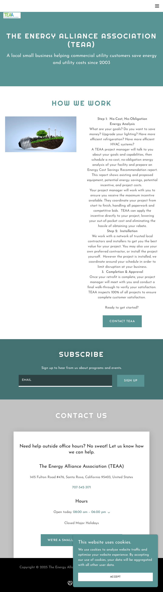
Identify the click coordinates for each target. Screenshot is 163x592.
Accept (115, 576)
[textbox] (65, 381)
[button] (157, 6)
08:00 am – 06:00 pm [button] (89, 512)
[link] (12, 6)
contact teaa (122, 321)
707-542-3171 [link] (81, 487)
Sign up (131, 380)
